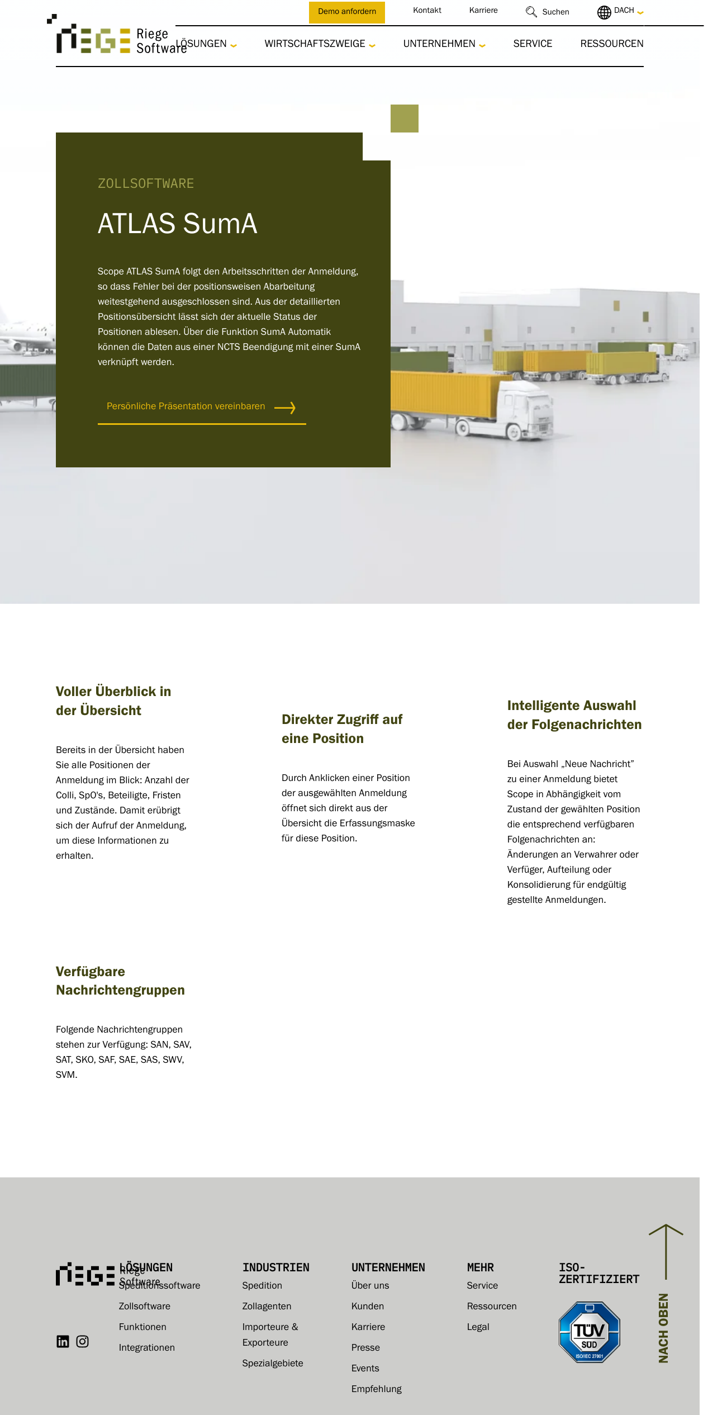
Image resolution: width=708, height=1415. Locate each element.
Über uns (370, 1287)
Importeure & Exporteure (270, 1336)
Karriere (483, 12)
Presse (365, 1349)
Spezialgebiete (273, 1365)
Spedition (263, 1287)
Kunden (367, 1308)
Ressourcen (612, 45)
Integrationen (147, 1349)
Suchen (556, 14)
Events (365, 1370)
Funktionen (143, 1328)
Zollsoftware (144, 1308)
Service (533, 45)
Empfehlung (376, 1390)
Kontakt (427, 12)
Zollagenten (267, 1308)
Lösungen (201, 45)
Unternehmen (439, 45)
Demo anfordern (347, 13)
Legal (478, 1328)
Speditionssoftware (160, 1287)
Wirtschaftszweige (315, 45)
